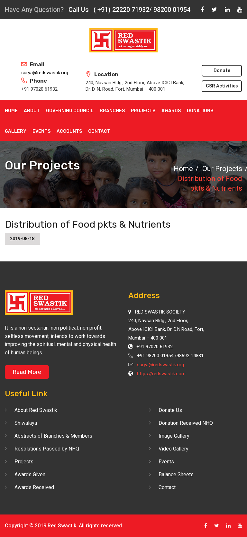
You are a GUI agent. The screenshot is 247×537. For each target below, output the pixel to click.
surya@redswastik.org (44, 73)
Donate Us (170, 410)
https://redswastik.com (161, 374)
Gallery (15, 131)
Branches (112, 111)
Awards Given (29, 474)
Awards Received (34, 487)
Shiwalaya (25, 423)
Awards (171, 111)
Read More (27, 372)
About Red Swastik (35, 410)
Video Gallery (173, 449)
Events (41, 131)
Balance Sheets (176, 474)
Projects (143, 111)
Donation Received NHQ (186, 423)
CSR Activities (222, 86)
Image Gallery (174, 436)
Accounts (69, 131)
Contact (99, 131)
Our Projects (222, 169)
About (32, 111)
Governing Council (70, 111)
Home (11, 111)
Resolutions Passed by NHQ (46, 449)
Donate (222, 70)
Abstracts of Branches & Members (53, 436)
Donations (200, 111)
